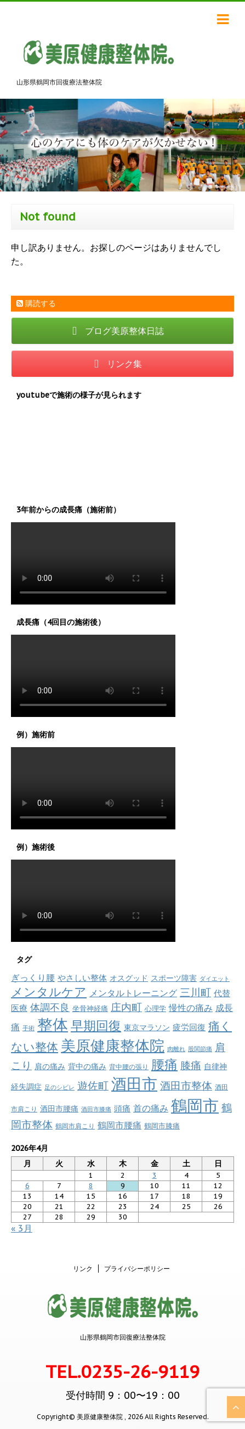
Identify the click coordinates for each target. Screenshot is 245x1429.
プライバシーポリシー (137, 1268)
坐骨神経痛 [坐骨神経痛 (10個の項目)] (90, 1008)
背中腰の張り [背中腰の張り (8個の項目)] (129, 1067)
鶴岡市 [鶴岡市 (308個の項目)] (195, 1105)
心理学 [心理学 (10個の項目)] (155, 1008)
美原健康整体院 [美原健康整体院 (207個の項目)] (112, 1045)
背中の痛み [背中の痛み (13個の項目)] (87, 1066)
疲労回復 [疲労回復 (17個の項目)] (189, 1026)
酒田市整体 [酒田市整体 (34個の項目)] (186, 1085)
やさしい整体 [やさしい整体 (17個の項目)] (82, 977)
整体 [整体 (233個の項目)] (52, 1025)
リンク (83, 1268)
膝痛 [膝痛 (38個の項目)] (190, 1065)
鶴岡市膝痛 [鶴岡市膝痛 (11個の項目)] (162, 1126)
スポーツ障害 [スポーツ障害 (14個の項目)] (174, 978)
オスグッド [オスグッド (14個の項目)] (129, 978)
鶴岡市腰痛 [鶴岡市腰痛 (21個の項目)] (119, 1125)
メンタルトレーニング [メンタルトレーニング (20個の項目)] (133, 992)
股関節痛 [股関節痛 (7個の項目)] (200, 1049)
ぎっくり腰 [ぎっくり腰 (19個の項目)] (33, 977)
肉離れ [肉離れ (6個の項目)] (176, 1049)
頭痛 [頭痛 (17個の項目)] (122, 1108)
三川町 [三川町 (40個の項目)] (195, 992)
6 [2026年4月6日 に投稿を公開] (27, 1185)
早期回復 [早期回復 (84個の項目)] (96, 1025)
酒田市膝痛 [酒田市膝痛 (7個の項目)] (96, 1109)
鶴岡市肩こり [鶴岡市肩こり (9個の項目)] (75, 1125)
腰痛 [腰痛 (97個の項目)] (164, 1064)
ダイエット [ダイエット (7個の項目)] (215, 978)
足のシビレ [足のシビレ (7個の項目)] (59, 1087)
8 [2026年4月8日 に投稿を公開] (91, 1185)
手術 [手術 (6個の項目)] (28, 1028)
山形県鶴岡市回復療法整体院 (123, 1337)
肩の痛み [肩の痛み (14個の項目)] (50, 1066)
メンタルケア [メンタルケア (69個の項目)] (49, 991)
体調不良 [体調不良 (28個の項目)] (50, 1007)
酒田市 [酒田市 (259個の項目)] (134, 1084)
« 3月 (21, 1228)
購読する (36, 303)
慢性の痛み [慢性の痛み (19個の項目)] (191, 1007)
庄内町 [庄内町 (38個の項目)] (126, 1007)
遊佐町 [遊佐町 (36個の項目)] (93, 1085)
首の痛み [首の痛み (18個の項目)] (150, 1108)
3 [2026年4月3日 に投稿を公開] (154, 1175)
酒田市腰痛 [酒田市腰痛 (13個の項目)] (59, 1109)
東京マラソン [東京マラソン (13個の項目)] (147, 1027)
